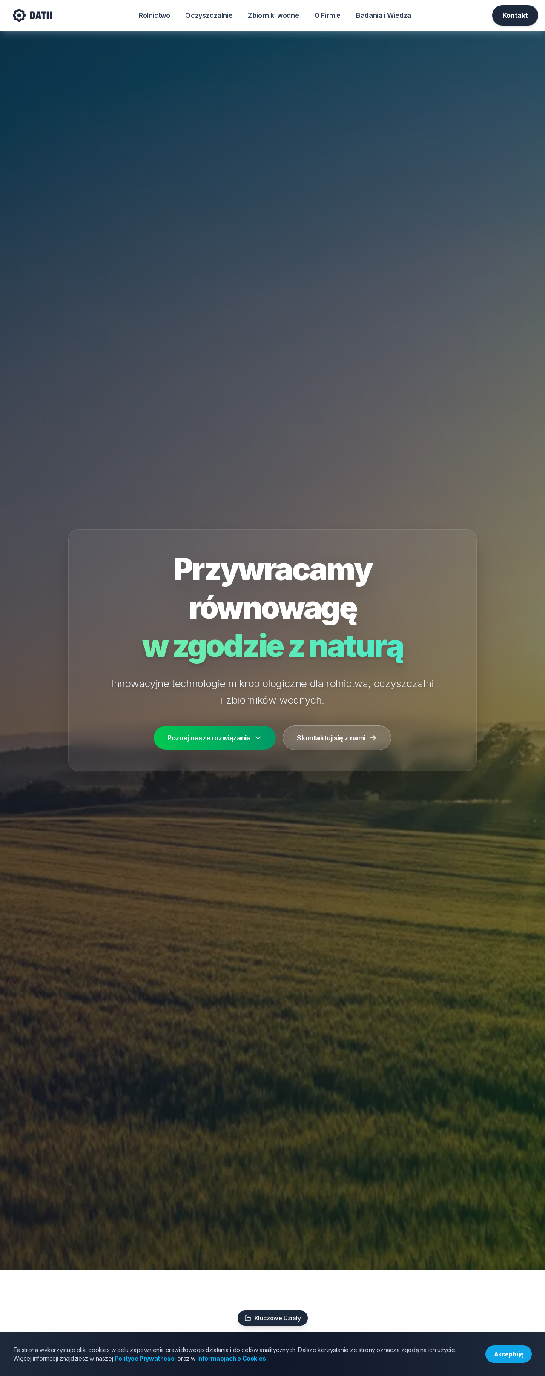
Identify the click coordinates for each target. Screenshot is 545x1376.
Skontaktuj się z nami (337, 738)
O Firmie (327, 15)
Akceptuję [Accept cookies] (508, 1354)
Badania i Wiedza (383, 15)
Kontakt (515, 15)
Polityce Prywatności (145, 1358)
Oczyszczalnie (208, 15)
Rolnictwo (154, 15)
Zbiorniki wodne (273, 15)
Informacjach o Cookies (231, 1358)
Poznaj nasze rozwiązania (214, 738)
